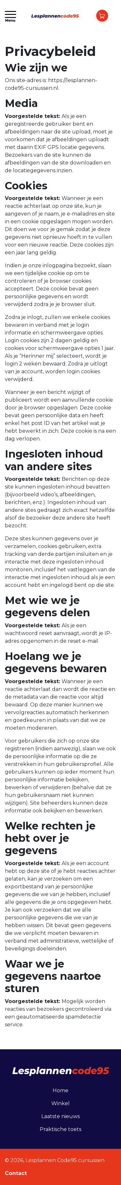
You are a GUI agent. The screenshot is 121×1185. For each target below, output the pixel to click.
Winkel (60, 1103)
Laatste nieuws (60, 1116)
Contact (16, 1173)
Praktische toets (60, 1129)
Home (60, 1090)
